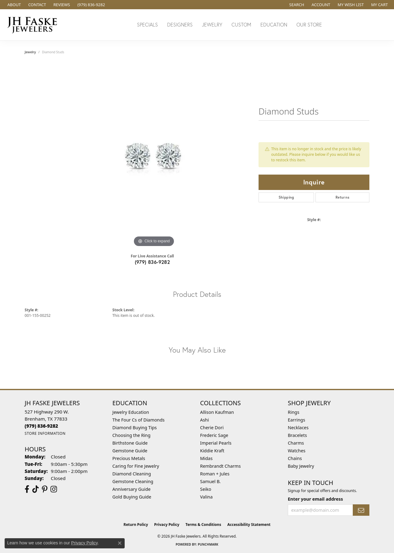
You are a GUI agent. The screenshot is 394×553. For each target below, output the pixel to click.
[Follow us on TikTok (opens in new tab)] (35, 489)
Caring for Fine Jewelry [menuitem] (135, 466)
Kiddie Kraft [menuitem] (212, 451)
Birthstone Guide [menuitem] (130, 443)
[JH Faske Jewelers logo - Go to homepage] (34, 25)
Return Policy (135, 524)
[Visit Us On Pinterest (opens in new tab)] (44, 489)
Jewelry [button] (212, 24)
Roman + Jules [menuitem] (214, 474)
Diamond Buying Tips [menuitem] (134, 427)
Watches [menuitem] (296, 451)
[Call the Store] (41, 426)
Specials (147, 24)
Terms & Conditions (203, 524)
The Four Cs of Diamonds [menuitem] (138, 420)
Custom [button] (241, 24)
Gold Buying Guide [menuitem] (131, 497)
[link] (13, 4)
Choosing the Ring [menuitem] (131, 435)
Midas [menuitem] (206, 458)
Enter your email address (315, 499)
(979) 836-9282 (152, 262)
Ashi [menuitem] (204, 420)
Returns (343, 197)
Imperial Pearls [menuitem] (215, 443)
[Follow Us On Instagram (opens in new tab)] (53, 489)
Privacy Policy (166, 524)
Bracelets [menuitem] (297, 435)
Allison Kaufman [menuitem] (217, 412)
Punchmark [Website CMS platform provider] (208, 544)
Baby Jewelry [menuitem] (301, 466)
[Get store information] (45, 433)
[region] (154, 156)
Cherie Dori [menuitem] (212, 427)
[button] (296, 4)
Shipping (286, 197)
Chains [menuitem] (295, 458)
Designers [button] (180, 24)
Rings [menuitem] (293, 412)
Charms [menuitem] (296, 443)
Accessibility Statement (248, 524)
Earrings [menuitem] (296, 420)
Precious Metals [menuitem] (128, 458)
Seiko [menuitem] (205, 489)
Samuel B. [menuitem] (210, 481)
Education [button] (273, 24)
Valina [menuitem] (206, 497)
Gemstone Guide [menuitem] (129, 451)
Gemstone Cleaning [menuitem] (132, 481)
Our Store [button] (309, 24)
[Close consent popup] (120, 543)
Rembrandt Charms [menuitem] (220, 466)
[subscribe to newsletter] (361, 510)
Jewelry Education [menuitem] (130, 412)
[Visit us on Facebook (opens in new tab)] (27, 489)
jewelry (30, 52)
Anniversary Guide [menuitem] (131, 489)
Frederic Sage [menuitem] (214, 435)
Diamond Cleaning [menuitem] (131, 474)
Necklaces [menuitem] (298, 427)
